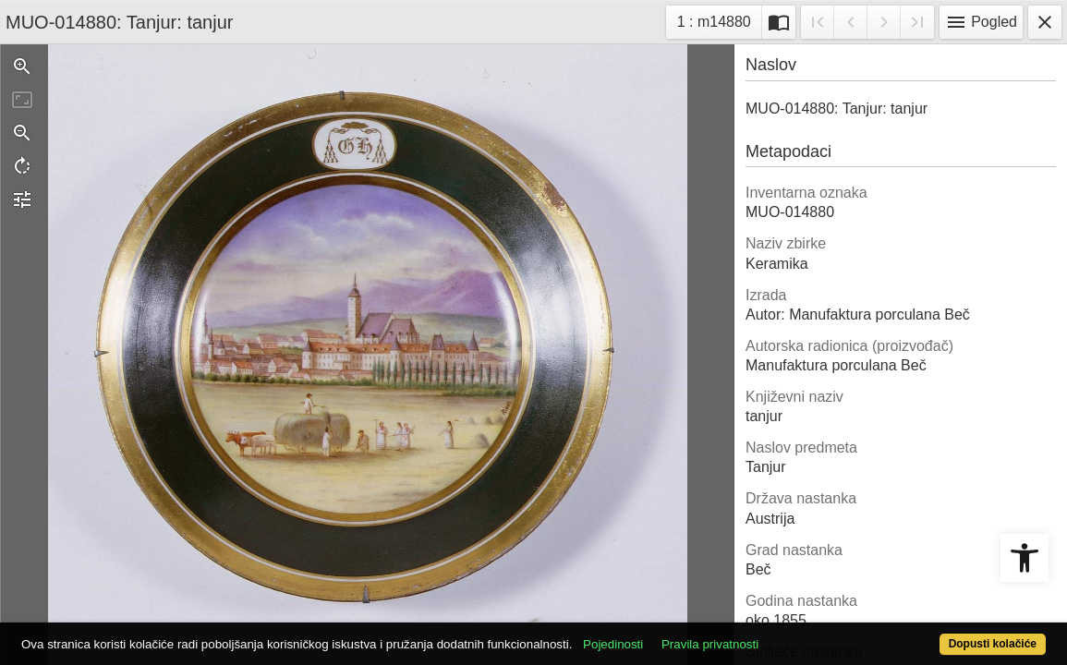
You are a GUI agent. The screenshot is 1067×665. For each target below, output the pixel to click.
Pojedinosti (667, 634)
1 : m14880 (719, 20)
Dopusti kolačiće (934, 634)
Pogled (981, 22)
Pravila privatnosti (763, 634)
